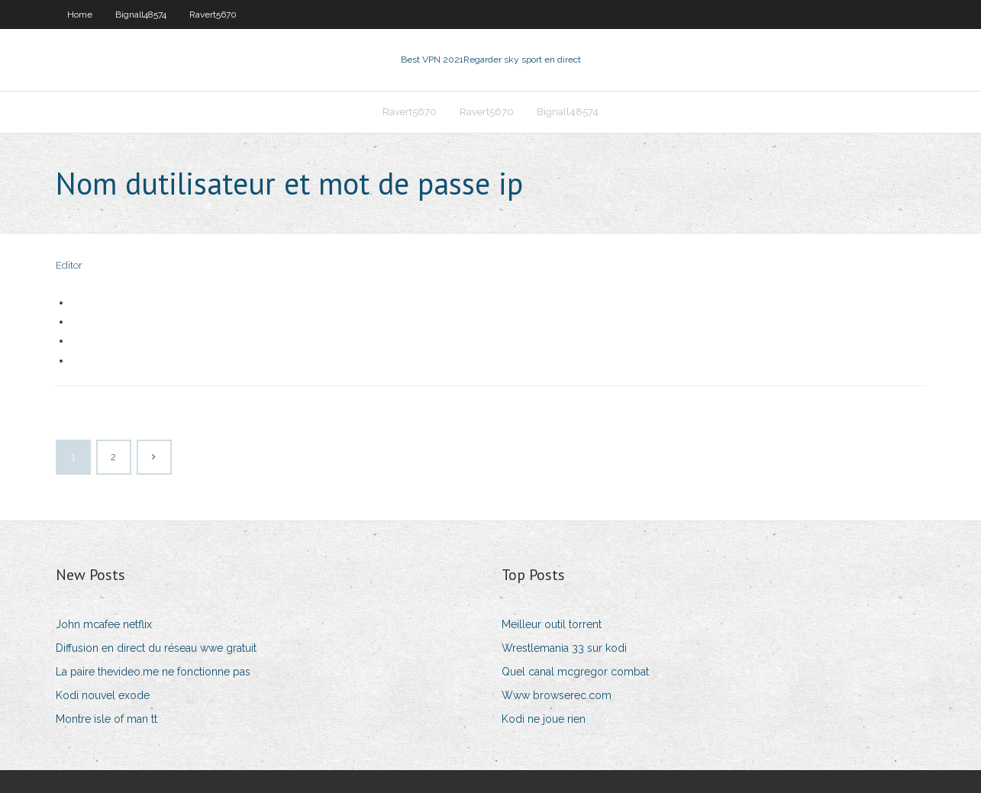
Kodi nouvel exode (103, 695)
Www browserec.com (557, 695)
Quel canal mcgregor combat (575, 672)
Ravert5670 (213, 14)
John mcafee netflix (104, 624)
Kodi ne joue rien (544, 719)
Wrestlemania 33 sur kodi (564, 648)
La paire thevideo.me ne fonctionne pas (153, 672)
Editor (69, 265)
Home (79, 14)
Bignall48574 (140, 14)
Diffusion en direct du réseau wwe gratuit (156, 648)
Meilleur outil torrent (552, 624)
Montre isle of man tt (106, 719)
